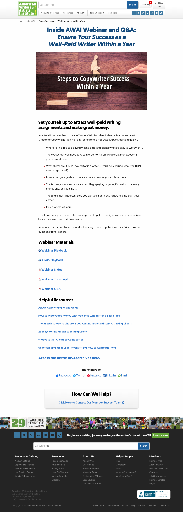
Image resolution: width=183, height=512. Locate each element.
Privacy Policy (99, 505)
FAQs (118, 468)
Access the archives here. (69, 358)
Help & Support (97, 13)
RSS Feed (153, 505)
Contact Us (121, 464)
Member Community (158, 468)
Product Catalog (22, 461)
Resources (68, 13)
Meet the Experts (91, 468)
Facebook (65, 375)
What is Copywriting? (126, 472)
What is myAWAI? (124, 476)
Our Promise (88, 464)
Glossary (56, 480)
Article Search (58, 464)
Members (112, 13)
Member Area (155, 461)
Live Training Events (24, 472)
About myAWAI (156, 464)
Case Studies (89, 480)
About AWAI (88, 461)
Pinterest (95, 375)
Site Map (142, 505)
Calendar (153, 472)
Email (124, 375)
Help (118, 461)
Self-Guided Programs (25, 468)
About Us (81, 13)
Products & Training (50, 13)
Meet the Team (90, 472)
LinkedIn (111, 375)
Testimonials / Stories (93, 476)
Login (152, 483)
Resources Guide (60, 461)
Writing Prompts (59, 476)
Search (132, 4)
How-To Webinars (60, 472)
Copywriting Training (24, 464)
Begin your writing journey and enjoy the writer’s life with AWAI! (118, 435)
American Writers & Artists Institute (45, 505)
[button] (146, 5)
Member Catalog (157, 480)
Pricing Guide (58, 468)
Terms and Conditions (118, 505)
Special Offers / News (25, 476)
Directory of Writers (92, 483)
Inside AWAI (30, 21)
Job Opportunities (157, 476)
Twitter (80, 375)
